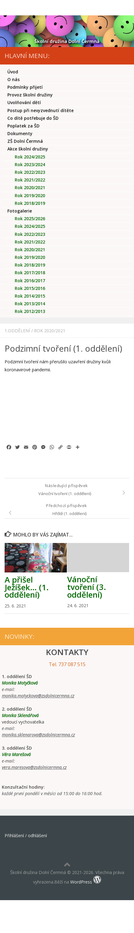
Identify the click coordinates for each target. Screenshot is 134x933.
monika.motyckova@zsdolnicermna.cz (38, 696)
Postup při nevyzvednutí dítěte (40, 110)
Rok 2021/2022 (30, 180)
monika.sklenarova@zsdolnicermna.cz (38, 735)
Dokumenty (20, 133)
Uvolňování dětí (24, 102)
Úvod (12, 72)
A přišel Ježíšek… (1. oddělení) (27, 587)
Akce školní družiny (27, 149)
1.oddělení (17, 331)
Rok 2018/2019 (30, 203)
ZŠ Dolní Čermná (25, 141)
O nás (13, 79)
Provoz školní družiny (30, 95)
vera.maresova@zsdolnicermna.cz (34, 767)
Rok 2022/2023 (30, 172)
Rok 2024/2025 (30, 157)
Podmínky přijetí (25, 87)
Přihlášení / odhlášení (26, 835)
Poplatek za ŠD (23, 126)
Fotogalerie (19, 211)
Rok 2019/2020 (30, 195)
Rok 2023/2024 (30, 164)
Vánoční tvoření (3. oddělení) (86, 587)
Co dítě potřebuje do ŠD (33, 118)
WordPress (81, 882)
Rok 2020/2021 (49, 331)
